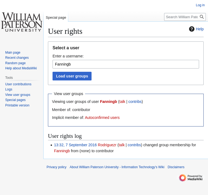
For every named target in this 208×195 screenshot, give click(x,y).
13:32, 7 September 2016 (75, 145)
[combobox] (126, 64)
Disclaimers (176, 167)
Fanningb (108, 101)
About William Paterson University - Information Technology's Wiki (117, 167)
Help (196, 29)
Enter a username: (68, 56)
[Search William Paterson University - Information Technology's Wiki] (185, 17)
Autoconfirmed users (102, 117)
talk (122, 101)
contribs (135, 101)
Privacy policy (56, 167)
